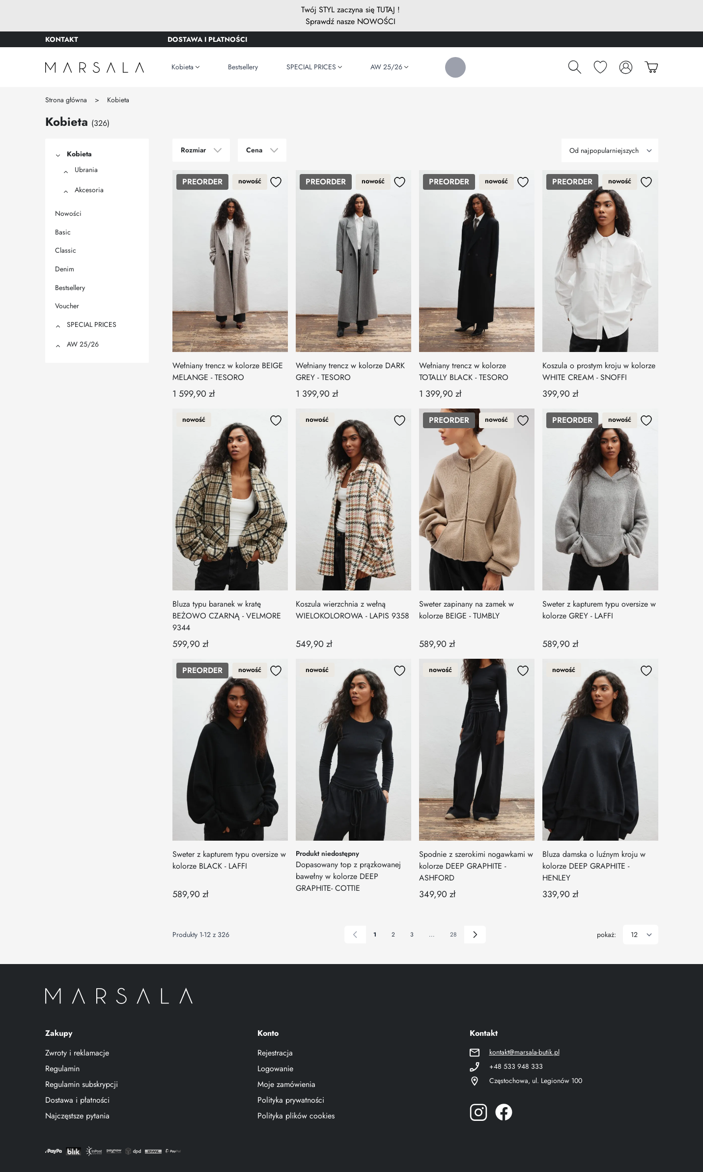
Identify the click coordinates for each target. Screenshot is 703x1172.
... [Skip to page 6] (432, 934)
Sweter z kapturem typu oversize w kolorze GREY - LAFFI (599, 609)
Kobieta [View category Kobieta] (79, 154)
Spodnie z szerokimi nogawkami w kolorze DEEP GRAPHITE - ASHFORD (476, 866)
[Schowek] (600, 66)
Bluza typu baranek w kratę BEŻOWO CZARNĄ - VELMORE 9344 (226, 615)
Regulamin (62, 1068)
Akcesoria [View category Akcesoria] (89, 190)
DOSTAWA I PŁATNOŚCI (207, 39)
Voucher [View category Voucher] (67, 306)
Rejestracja (275, 1052)
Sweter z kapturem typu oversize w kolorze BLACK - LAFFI (229, 860)
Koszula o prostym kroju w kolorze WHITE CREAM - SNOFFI (598, 371)
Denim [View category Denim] (64, 269)
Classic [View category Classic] (65, 250)
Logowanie (275, 1068)
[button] (57, 154)
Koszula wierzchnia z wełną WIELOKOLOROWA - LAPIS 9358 (352, 609)
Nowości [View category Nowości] (68, 213)
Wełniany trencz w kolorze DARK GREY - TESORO (350, 371)
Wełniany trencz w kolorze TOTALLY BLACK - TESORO (463, 371)
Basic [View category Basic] (63, 232)
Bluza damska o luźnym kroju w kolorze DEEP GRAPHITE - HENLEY (594, 866)
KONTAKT (61, 39)
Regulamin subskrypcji (81, 1084)
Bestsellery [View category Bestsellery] (70, 288)
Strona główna (66, 100)
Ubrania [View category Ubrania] (86, 170)
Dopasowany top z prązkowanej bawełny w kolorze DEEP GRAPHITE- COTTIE (348, 876)
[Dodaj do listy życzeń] (276, 182)
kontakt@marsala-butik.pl (524, 1052)
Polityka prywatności (290, 1100)
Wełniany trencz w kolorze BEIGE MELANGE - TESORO (227, 371)
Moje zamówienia (286, 1084)
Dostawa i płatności (77, 1100)
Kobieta (118, 100)
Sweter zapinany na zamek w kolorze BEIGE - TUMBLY (466, 609)
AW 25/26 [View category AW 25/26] (83, 344)
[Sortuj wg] (610, 150)
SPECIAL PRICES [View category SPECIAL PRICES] (91, 324)
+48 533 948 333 (516, 1066)
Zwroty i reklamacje (77, 1052)
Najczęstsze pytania (77, 1115)
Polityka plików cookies (296, 1115)
